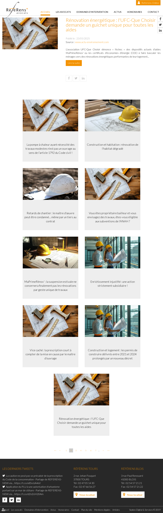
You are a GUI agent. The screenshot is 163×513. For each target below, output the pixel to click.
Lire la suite (74, 62)
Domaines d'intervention (92, 12)
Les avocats (63, 12)
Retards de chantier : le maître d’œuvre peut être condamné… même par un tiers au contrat (50, 217)
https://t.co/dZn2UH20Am (28, 493)
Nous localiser (87, 494)
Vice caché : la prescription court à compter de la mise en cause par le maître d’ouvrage (50, 354)
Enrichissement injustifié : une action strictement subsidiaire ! (112, 283)
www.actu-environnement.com (92, 42)
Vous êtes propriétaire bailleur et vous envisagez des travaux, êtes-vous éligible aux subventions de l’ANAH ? (112, 217)
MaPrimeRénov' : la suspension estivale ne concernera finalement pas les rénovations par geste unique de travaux (50, 285)
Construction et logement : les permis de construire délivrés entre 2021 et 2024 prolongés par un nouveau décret (112, 354)
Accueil (45, 12)
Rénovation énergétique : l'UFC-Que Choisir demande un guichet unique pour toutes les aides (81, 423)
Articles (116, 509)
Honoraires (134, 12)
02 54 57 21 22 (135, 486)
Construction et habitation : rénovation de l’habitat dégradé (112, 146)
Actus (117, 12)
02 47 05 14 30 (86, 482)
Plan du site (86, 509)
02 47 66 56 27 (87, 486)
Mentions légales (102, 509)
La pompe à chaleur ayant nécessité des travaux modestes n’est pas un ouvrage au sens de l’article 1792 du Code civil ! (50, 148)
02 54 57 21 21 (134, 482)
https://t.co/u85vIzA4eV (27, 482)
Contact (153, 12)
